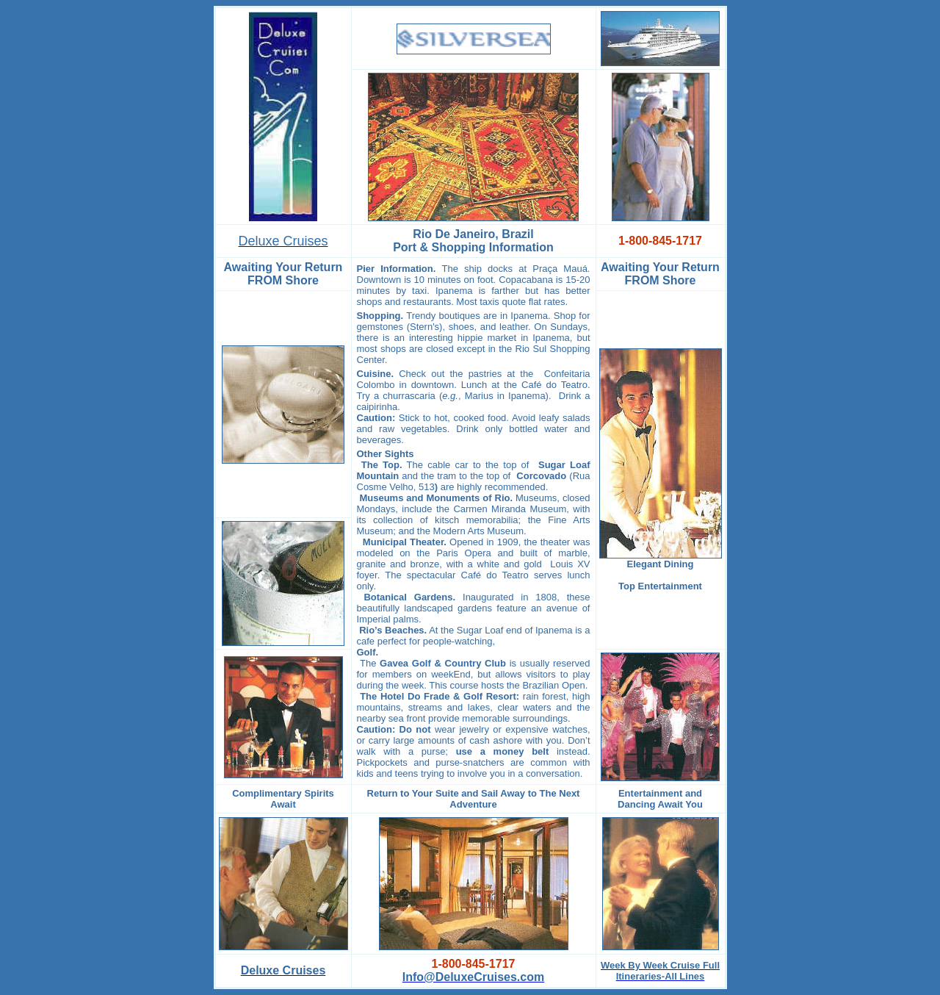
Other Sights (385, 453)
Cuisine (374, 373)
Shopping (379, 315)
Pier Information (395, 268)
